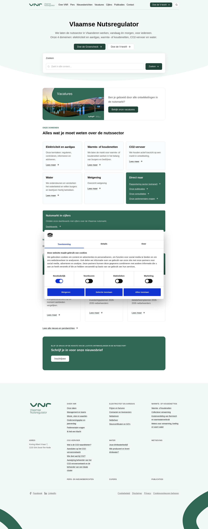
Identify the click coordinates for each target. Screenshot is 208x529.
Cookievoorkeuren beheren (166, 493)
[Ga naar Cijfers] (109, 4)
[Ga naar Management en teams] (76, 412)
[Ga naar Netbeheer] (113, 420)
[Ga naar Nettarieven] (114, 416)
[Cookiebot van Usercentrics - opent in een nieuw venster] (149, 235)
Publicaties (157, 479)
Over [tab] (144, 244)
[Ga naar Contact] (130, 4)
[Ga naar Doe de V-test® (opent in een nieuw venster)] (161, 5)
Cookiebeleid (124, 493)
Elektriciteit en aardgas (122, 404)
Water (112, 440)
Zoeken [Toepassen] (154, 66)
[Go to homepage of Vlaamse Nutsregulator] (40, 408)
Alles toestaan (142, 292)
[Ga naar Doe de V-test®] (121, 47)
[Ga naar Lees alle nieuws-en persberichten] (60, 328)
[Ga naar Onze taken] (72, 408)
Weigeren (65, 292)
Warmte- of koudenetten (164, 404)
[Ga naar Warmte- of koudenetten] (161, 408)
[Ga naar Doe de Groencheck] (89, 47)
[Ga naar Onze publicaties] (138, 189)
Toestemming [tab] (64, 244)
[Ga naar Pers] (72, 4)
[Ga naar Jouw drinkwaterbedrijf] (118, 445)
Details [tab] (104, 244)
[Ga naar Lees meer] (52, 165)
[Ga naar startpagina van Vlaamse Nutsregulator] (42, 4)
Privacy (147, 493)
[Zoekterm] (95, 66)
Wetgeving (156, 440)
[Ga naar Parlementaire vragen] (76, 427)
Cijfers (113, 479)
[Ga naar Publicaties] (119, 4)
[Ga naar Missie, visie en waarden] (77, 416)
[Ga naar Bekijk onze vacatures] (123, 109)
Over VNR (71, 404)
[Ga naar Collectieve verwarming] (161, 412)
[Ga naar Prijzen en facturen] (117, 408)
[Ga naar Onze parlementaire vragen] (143, 199)
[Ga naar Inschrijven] (60, 359)
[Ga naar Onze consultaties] (139, 194)
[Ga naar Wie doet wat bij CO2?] (76, 456)
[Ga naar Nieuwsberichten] (84, 4)
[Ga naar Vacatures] (99, 4)
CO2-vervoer (73, 440)
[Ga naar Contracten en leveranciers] (120, 412)
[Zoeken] (176, 5)
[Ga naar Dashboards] (53, 227)
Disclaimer (137, 493)
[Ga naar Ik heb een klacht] (74, 431)
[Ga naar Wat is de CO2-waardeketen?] (79, 445)
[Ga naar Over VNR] (63, 4)
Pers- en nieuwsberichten (80, 479)
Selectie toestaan (104, 292)
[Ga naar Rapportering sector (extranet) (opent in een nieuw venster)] (145, 184)
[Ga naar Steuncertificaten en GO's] (120, 424)
